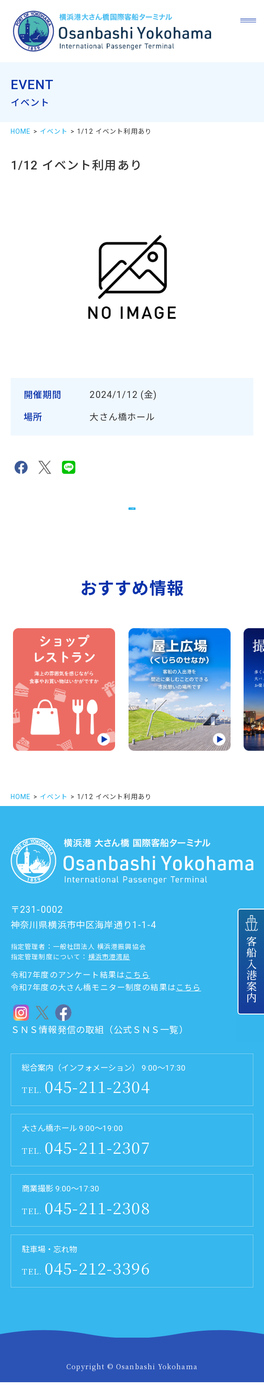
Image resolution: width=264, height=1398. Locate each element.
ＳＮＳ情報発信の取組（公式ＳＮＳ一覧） (99, 1045)
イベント (54, 131)
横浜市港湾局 (109, 973)
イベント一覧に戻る (132, 513)
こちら (137, 990)
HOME (21, 131)
